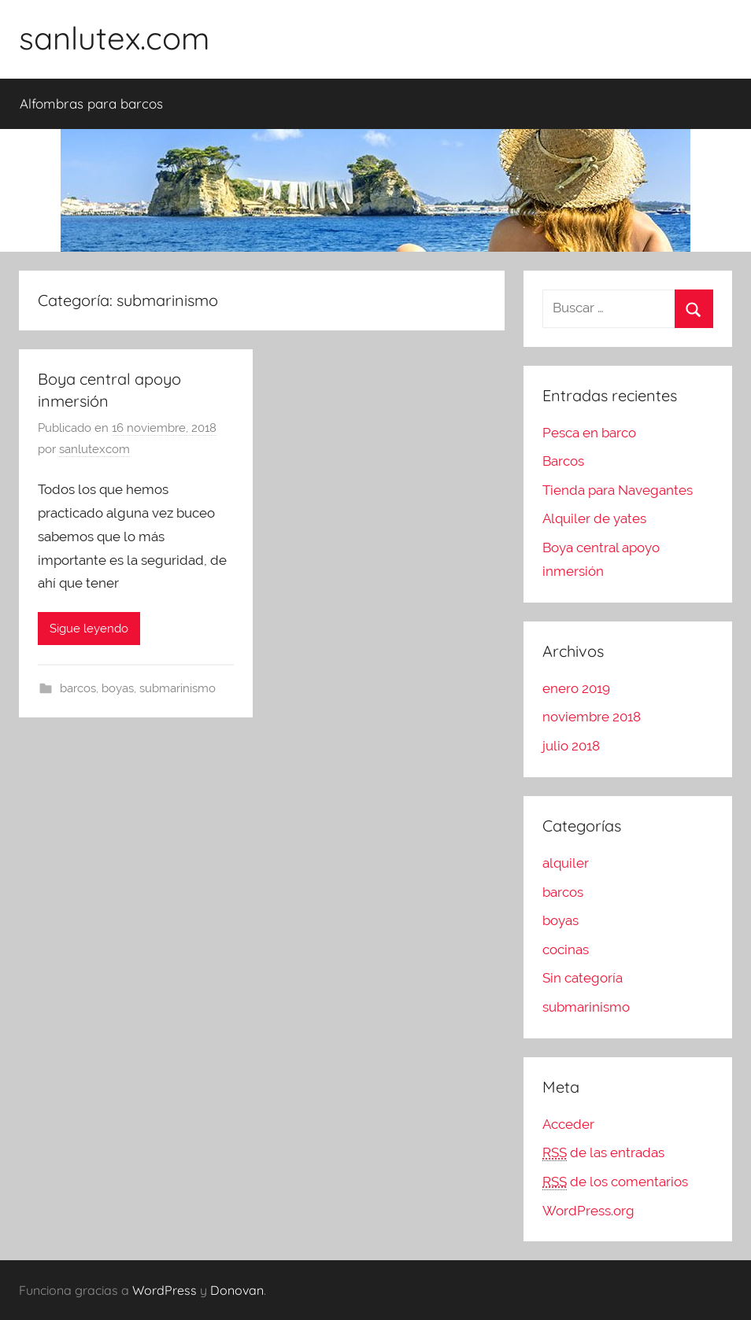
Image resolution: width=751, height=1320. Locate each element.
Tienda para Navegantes (617, 490)
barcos (78, 688)
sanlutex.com (114, 37)
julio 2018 (571, 746)
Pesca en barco (589, 433)
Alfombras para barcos (91, 103)
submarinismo (177, 688)
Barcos (563, 461)
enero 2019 (576, 688)
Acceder (568, 1124)
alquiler (565, 863)
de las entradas (603, 1153)
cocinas (565, 949)
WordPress (164, 1290)
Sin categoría (582, 978)
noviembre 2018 (591, 717)
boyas (118, 688)
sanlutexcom (94, 449)
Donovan (237, 1290)
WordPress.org (588, 1211)
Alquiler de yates (594, 518)
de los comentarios (615, 1182)
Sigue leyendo (89, 628)
